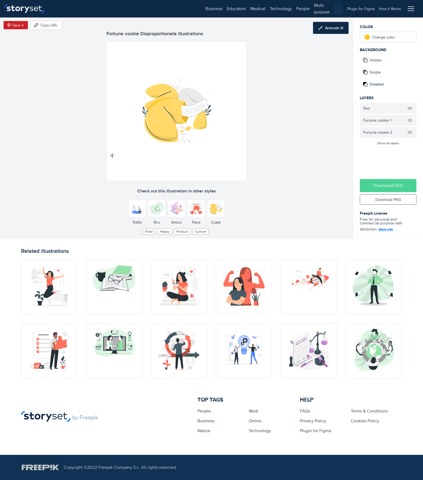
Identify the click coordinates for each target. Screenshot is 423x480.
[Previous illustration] (112, 155)
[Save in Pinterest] (15, 25)
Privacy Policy (313, 421)
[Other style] (137, 208)
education (84, 8)
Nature (204, 431)
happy (164, 231)
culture (200, 231)
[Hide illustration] (410, 108)
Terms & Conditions (369, 411)
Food (149, 231)
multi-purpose (175, 8)
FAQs (305, 411)
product (182, 231)
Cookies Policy (365, 421)
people (151, 8)
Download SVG (388, 185)
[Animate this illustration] (331, 28)
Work (253, 411)
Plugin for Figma (315, 431)
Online (255, 421)
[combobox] (268, 8)
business (61, 8)
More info (386, 229)
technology (129, 8)
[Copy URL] (46, 25)
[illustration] (49, 286)
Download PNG (388, 199)
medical (105, 8)
